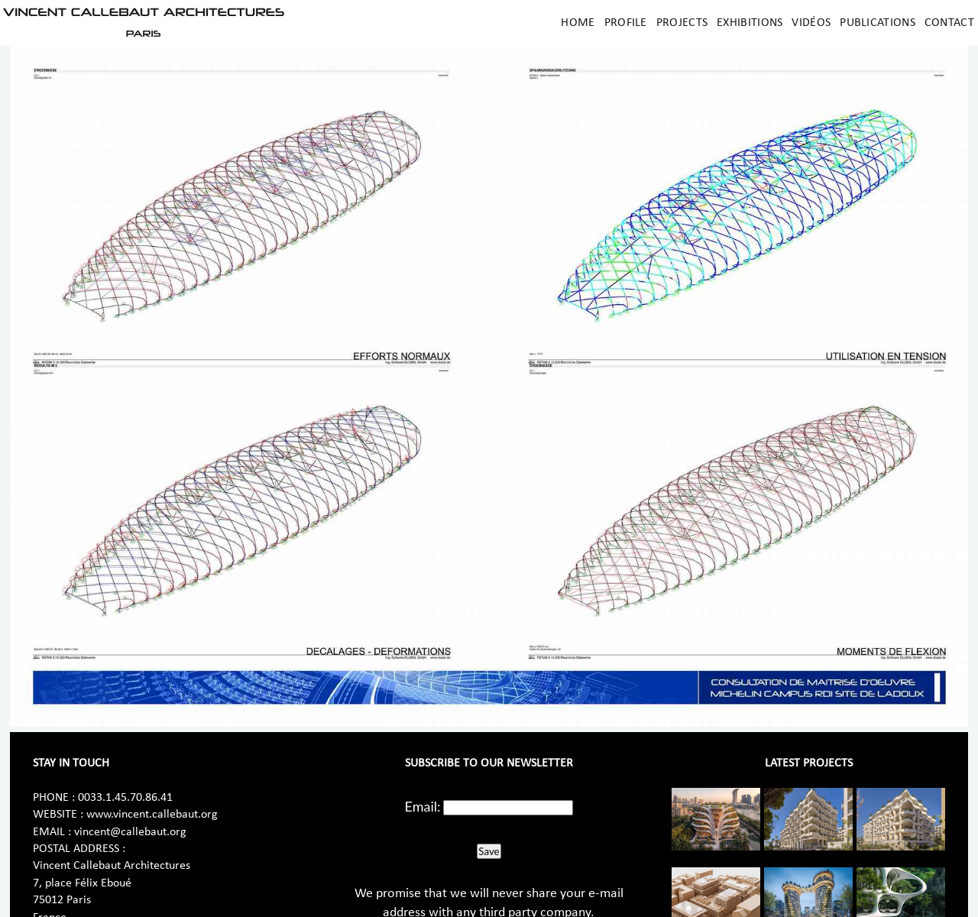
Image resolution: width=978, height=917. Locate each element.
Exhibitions (749, 23)
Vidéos (811, 23)
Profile (625, 23)
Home (577, 23)
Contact (949, 23)
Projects (682, 23)
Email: (423, 806)
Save (488, 851)
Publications (877, 23)
